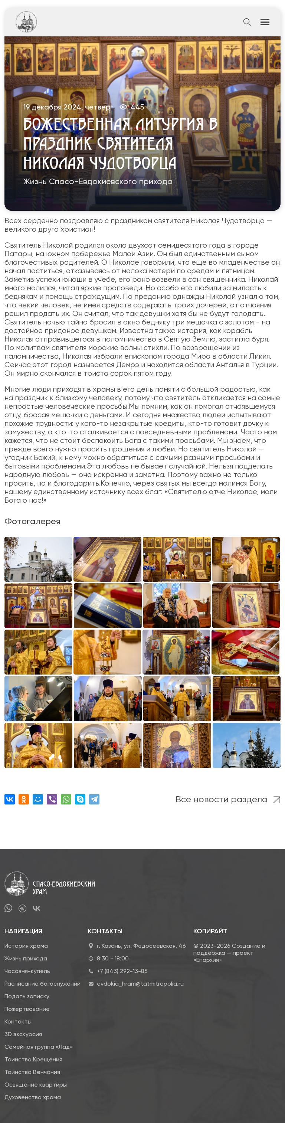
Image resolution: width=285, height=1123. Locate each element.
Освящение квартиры (35, 1084)
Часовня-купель (27, 971)
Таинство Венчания (32, 1071)
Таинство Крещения (33, 1059)
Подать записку (26, 996)
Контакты (18, 1021)
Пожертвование (27, 1008)
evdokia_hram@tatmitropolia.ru (140, 983)
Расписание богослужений (42, 983)
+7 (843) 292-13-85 (122, 971)
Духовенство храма (32, 1097)
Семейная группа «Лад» (38, 1046)
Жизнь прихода (25, 958)
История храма (26, 945)
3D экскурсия (23, 1034)
